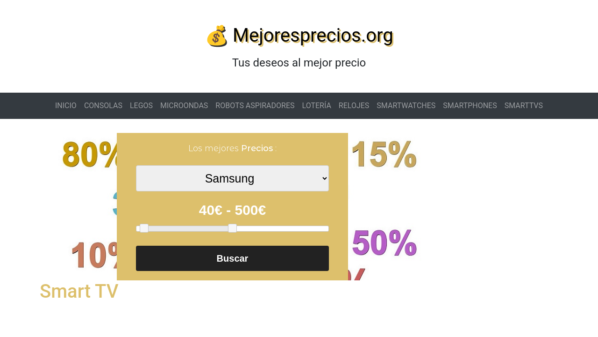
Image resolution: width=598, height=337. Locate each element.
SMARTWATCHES (406, 105)
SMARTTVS (524, 105)
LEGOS (141, 105)
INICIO (66, 105)
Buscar (233, 258)
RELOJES (354, 105)
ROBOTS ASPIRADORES (254, 105)
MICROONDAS (184, 105)
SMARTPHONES (470, 105)
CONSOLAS (103, 105)
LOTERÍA (316, 105)
